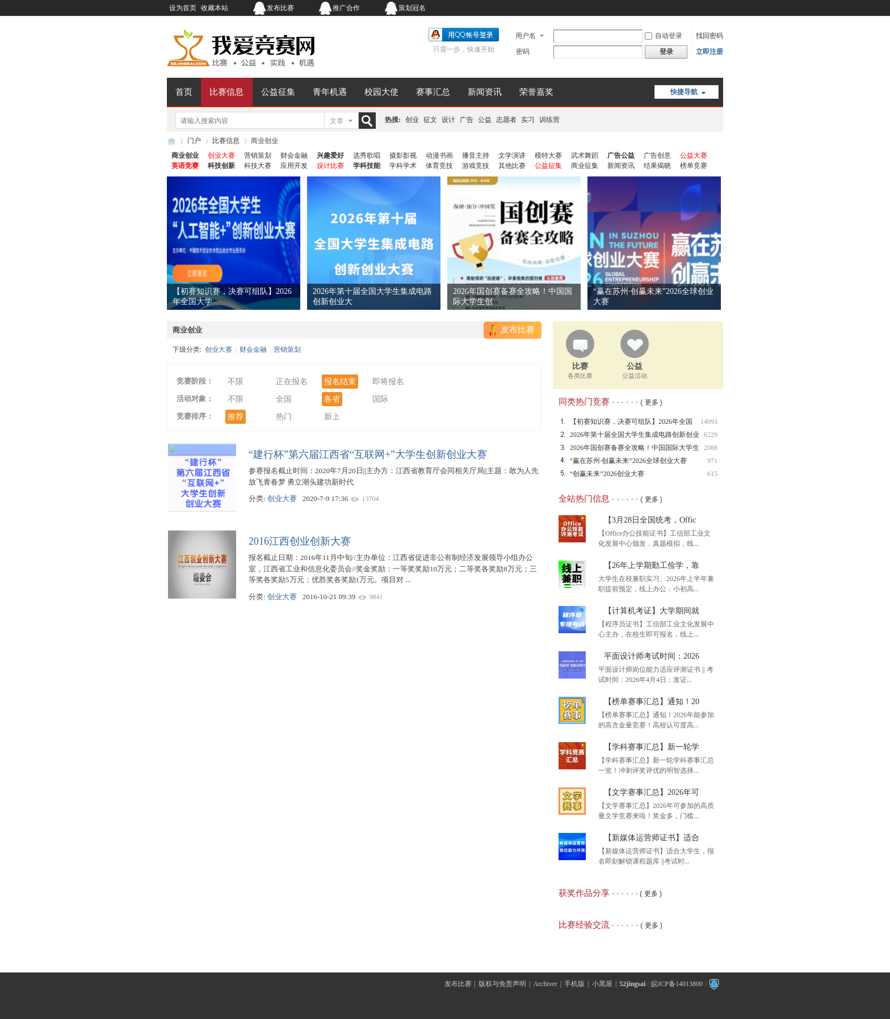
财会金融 (294, 155)
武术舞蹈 (584, 155)
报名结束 (340, 381)
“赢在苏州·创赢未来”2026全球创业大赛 (628, 461)
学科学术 (403, 166)
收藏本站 (214, 8)
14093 (708, 422)
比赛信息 (226, 91)
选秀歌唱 (366, 155)
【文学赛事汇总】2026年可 (651, 792)
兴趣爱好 (330, 155)
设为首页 (182, 8)
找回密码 (709, 36)
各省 (332, 399)
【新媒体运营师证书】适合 (651, 837)
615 (712, 474)
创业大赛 (221, 155)
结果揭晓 (657, 166)
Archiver (545, 984)
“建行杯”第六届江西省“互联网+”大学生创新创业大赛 (368, 454)
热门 (284, 416)
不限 (236, 381)
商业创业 (185, 155)
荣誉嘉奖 (536, 91)
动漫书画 (439, 155)
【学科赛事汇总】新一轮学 (651, 747)
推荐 (236, 416)
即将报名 (388, 381)
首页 (183, 91)
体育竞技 (439, 166)
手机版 (574, 984)
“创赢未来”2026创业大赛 (607, 474)
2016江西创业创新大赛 (300, 541)
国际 (380, 399)
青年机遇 (330, 91)
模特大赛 (548, 155)
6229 (710, 435)
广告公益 (621, 155)
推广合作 (346, 8)
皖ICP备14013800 (677, 984)
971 (712, 461)
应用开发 (294, 166)
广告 (466, 120)
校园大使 (381, 91)
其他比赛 (512, 166)
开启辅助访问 (652, 8)
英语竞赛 (185, 166)
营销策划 (257, 155)
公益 (485, 120)
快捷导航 (684, 92)
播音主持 (475, 155)
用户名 (525, 36)
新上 (332, 416)
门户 (194, 141)
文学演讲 (512, 155)
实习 (528, 120)
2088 (710, 448)
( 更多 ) (651, 402)
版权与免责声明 (502, 984)
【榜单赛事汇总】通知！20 (651, 701)
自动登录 (663, 36)
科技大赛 (257, 166)
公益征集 (278, 91)
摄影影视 (403, 155)
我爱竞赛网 (171, 141)
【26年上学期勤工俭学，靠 (651, 565)
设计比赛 (330, 166)
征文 (430, 120)
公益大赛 (693, 155)
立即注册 (709, 52)
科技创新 (221, 166)
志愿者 (506, 120)
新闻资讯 (485, 91)
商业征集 (584, 166)
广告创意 (657, 155)
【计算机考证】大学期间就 (651, 611)
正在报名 (292, 381)
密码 (523, 52)
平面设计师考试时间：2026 (651, 656)
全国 (284, 399)
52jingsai (632, 984)
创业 (412, 120)
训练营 (549, 120)
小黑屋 (602, 984)
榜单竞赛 (693, 166)
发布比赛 (280, 8)
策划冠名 (412, 8)
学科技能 (366, 166)
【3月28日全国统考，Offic (650, 520)
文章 (336, 121)
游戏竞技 (475, 166)
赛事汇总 (433, 91)
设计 (448, 120)
